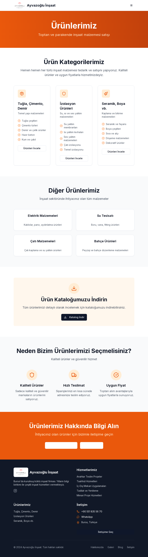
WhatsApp (87, 516)
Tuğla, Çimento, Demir (26, 511)
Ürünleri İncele (31, 148)
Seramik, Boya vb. (24, 520)
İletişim (130, 547)
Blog (120, 547)
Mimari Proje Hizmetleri (89, 495)
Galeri (111, 547)
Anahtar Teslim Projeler (89, 476)
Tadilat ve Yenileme (87, 490)
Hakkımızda (97, 547)
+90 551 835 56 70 (91, 511)
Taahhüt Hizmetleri (87, 481)
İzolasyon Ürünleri (24, 516)
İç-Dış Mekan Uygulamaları (91, 486)
